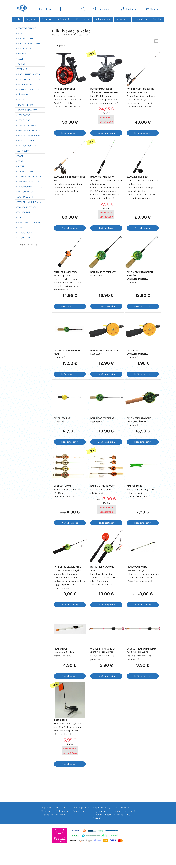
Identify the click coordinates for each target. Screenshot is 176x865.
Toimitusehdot (103, 19)
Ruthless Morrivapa (65, 272)
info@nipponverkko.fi (124, 811)
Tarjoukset (31, 19)
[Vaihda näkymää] (156, 42)
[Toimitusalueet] (103, 9)
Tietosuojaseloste (81, 807)
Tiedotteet (47, 19)
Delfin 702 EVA (62, 418)
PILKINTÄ (65, 35)
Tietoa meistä (83, 19)
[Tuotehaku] (70, 9)
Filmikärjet (60, 648)
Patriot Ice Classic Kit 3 (67, 566)
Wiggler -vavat (62, 486)
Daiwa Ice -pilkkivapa (102, 177)
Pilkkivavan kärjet (137, 566)
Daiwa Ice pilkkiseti (138, 177)
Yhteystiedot (141, 19)
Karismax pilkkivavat (102, 486)
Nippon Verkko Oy (28, 244)
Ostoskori (157, 19)
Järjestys (59, 45)
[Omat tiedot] (129, 9)
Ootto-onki (60, 720)
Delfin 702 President (102, 418)
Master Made (134, 486)
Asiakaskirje (64, 19)
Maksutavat (123, 19)
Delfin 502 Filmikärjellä (104, 350)
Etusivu (17, 19)
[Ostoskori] (153, 9)
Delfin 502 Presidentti (103, 272)
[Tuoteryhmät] (43, 9)
